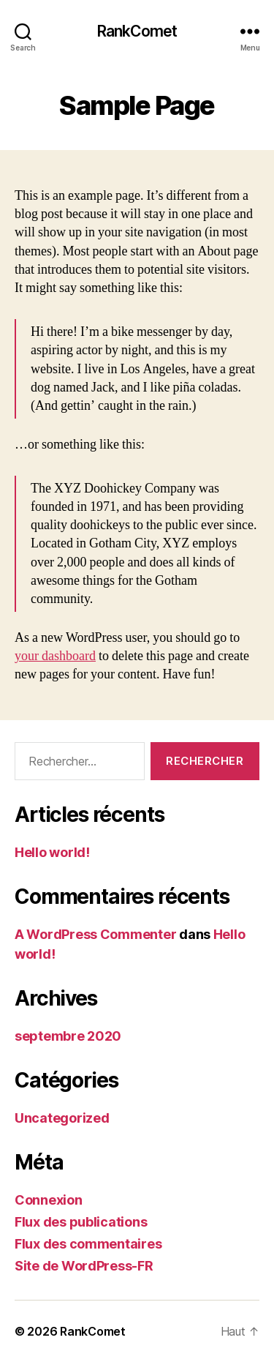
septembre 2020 (68, 1036)
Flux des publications (81, 1222)
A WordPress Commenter (95, 934)
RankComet (137, 31)
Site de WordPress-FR (84, 1265)
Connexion (49, 1200)
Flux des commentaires (88, 1243)
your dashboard (55, 656)
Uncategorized (62, 1118)
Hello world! (52, 852)
